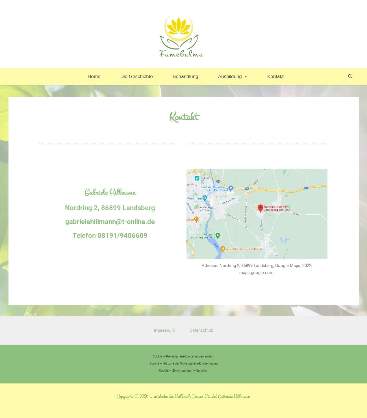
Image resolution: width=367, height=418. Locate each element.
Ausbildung (231, 76)
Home (97, 76)
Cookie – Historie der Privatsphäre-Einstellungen (183, 363)
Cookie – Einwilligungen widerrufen (183, 370)
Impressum (165, 330)
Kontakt (272, 76)
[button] (243, 76)
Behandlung (185, 76)
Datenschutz (200, 330)
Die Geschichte (138, 76)
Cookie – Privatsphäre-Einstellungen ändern (183, 356)
